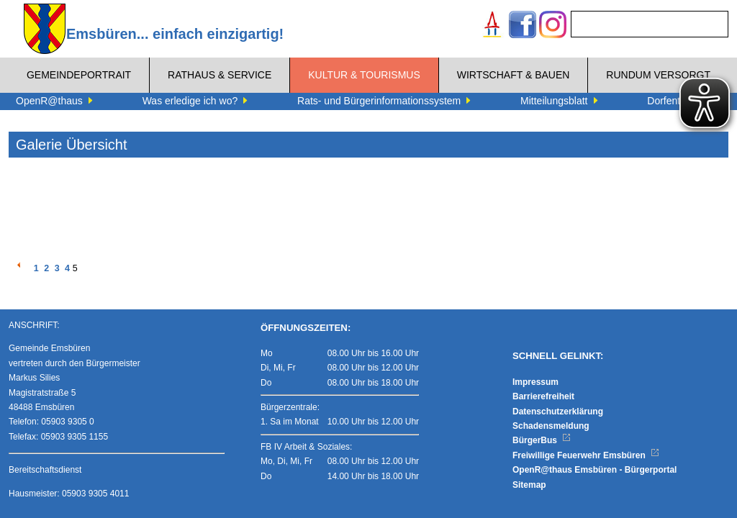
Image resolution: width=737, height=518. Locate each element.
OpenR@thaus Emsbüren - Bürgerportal (594, 470)
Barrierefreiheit (543, 396)
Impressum (535, 382)
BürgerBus (541, 440)
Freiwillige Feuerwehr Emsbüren (585, 455)
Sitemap (529, 485)
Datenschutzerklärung (557, 411)
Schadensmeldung (550, 426)
